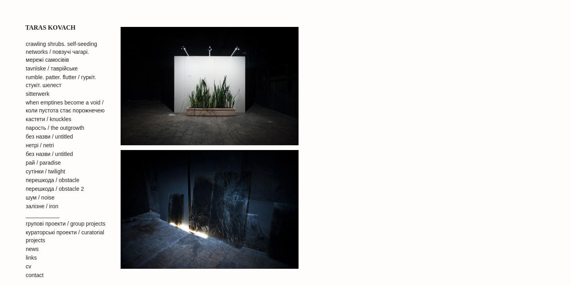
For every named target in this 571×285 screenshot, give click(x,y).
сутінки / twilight (45, 171)
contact (34, 275)
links (31, 258)
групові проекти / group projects (65, 223)
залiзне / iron (42, 206)
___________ (43, 215)
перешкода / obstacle (52, 180)
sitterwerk (37, 94)
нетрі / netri (40, 145)
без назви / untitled (49, 136)
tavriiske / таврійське (52, 68)
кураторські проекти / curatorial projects (65, 236)
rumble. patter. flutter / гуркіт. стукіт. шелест (61, 81)
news (32, 249)
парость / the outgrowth (55, 128)
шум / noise (40, 197)
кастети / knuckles (48, 119)
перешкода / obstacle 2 (55, 189)
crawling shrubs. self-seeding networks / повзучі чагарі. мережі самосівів (61, 52)
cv (28, 266)
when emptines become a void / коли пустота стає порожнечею (65, 106)
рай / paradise (43, 163)
